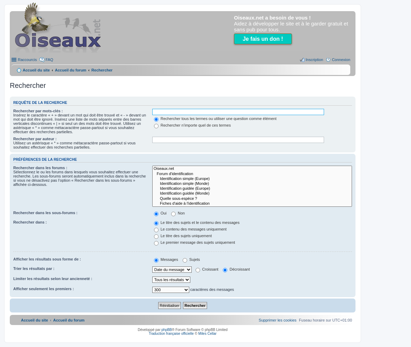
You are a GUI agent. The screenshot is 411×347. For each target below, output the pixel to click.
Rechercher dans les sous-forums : (45, 213)
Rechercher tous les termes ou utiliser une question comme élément (215, 118)
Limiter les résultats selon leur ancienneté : (52, 279)
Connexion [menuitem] (341, 60)
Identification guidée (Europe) (252, 188)
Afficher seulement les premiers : (43, 289)
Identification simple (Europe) (252, 178)
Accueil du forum (70, 70)
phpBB (166, 330)
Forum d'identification (252, 174)
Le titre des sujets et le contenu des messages (197, 222)
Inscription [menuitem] (314, 60)
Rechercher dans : (30, 222)
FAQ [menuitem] (49, 60)
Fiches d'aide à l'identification (252, 203)
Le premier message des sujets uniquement (194, 242)
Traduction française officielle (171, 333)
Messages (166, 259)
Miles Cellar (207, 333)
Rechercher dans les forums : (40, 168)
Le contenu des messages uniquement (190, 229)
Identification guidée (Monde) (252, 193)
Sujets (191, 259)
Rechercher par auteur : (35, 139)
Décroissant (236, 269)
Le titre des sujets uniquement (183, 236)
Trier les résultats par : (33, 268)
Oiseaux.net (252, 168)
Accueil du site (36, 70)
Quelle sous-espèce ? (252, 198)
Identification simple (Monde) (252, 183)
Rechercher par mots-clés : (38, 111)
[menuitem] (277, 320)
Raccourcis (27, 60)
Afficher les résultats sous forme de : (47, 259)
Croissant (207, 269)
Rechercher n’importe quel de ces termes (192, 125)
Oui (160, 213)
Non (178, 213)
